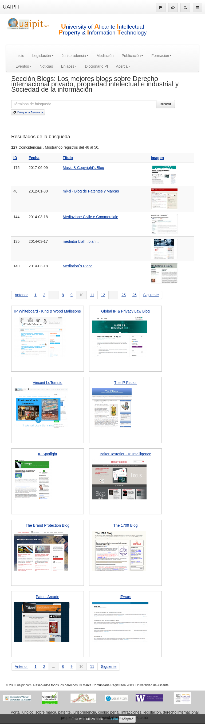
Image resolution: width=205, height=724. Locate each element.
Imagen (157, 158)
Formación (161, 55)
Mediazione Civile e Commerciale (90, 217)
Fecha (34, 158)
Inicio (19, 55)
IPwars (125, 597)
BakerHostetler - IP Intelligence (125, 454)
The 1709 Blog (125, 525)
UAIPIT (11, 7)
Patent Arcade (47, 597)
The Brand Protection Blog (47, 525)
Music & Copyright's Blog (83, 167)
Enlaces (69, 66)
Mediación (105, 55)
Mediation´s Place (77, 266)
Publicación (133, 55)
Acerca (123, 66)
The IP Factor (125, 382)
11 (92, 295)
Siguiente (151, 295)
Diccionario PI (96, 66)
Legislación (43, 55)
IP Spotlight (47, 454)
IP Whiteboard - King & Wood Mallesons (47, 311)
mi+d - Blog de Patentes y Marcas (91, 191)
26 (134, 295)
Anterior (21, 295)
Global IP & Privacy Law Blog (125, 311)
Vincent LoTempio (47, 382)
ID (15, 158)
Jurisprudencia (75, 55)
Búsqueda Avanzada (28, 112)
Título (68, 158)
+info (114, 719)
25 (123, 295)
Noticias (46, 66)
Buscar (165, 104)
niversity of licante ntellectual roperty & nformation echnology (102, 30)
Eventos (23, 66)
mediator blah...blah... (81, 241)
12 (103, 295)
